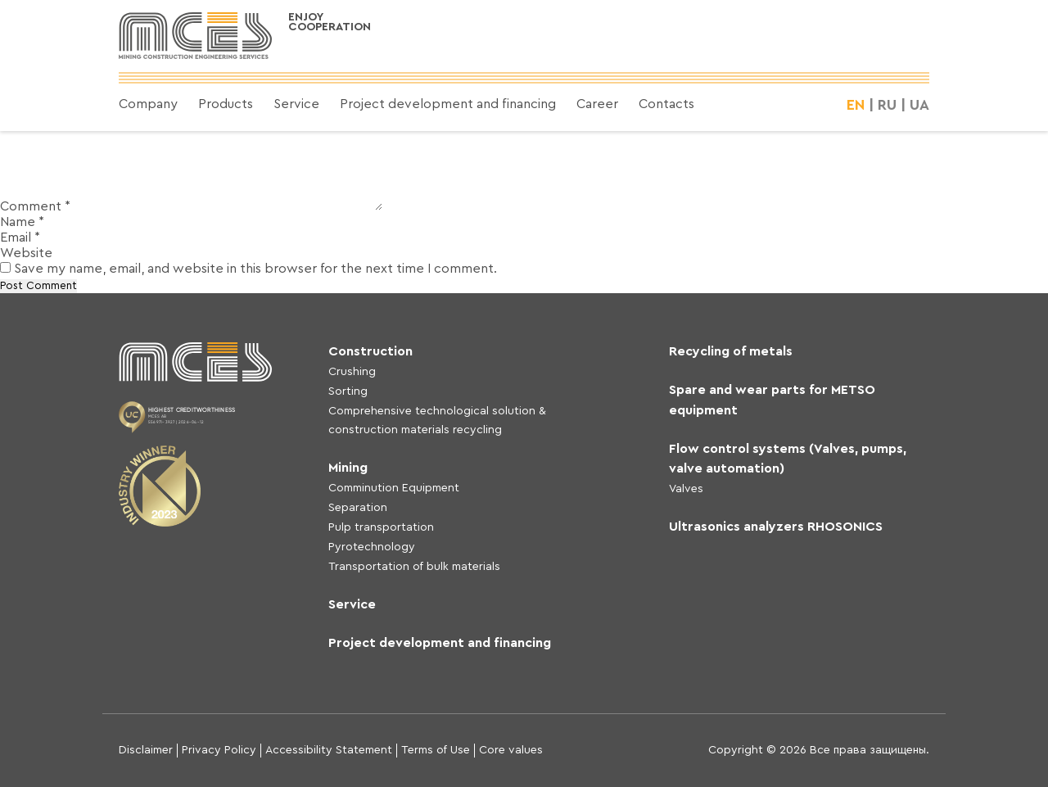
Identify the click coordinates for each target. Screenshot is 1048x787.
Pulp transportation (381, 527)
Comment (35, 206)
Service (296, 104)
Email (20, 237)
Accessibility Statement (328, 750)
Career (597, 104)
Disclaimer (146, 750)
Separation (357, 507)
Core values (511, 750)
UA (919, 104)
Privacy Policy (219, 750)
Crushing (352, 372)
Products (225, 104)
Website (26, 253)
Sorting (348, 391)
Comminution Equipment (393, 488)
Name (22, 221)
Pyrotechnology (371, 547)
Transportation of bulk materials (414, 566)
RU (887, 104)
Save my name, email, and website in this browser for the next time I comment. (255, 268)
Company (148, 104)
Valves (686, 489)
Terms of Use (435, 750)
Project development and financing (448, 104)
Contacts (666, 104)
